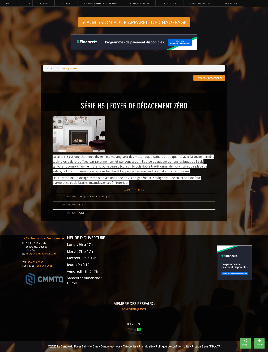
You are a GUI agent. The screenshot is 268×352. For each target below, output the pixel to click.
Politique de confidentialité (172, 346)
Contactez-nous (169, 3)
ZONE (134, 309)
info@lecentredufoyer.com (41, 253)
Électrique (66, 3)
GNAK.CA (214, 346)
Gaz (24, 3)
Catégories (130, 346)
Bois (8, 3)
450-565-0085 (35, 262)
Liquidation (231, 3)
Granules (43, 3)
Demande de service (139, 3)
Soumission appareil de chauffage (101, 3)
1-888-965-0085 (43, 265)
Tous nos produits (67, 68)
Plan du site (146, 346)
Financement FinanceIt (201, 3)
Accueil (50, 68)
